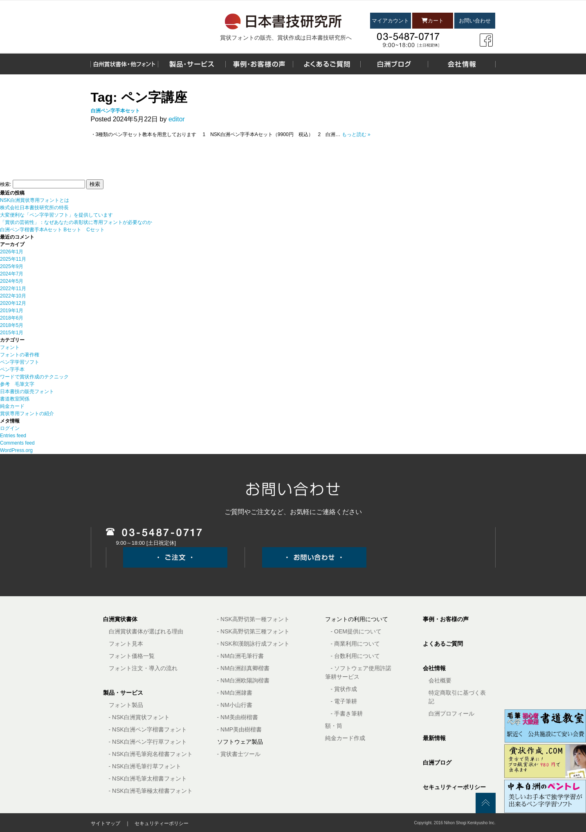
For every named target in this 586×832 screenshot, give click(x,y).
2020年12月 (13, 303)
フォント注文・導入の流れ (143, 668)
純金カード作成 (345, 738)
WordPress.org (16, 450)
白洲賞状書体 (120, 619)
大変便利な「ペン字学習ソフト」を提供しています (56, 215)
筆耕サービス (342, 676)
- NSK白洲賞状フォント (139, 717)
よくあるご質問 (443, 643)
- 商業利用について (355, 643)
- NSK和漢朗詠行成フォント (253, 643)
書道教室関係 (14, 399)
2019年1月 (11, 310)
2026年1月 (11, 252)
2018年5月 (11, 325)
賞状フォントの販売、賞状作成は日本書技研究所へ (286, 37)
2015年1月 (11, 332)
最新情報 (434, 738)
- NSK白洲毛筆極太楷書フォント (151, 790)
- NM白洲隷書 (234, 692)
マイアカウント (390, 21)
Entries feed (13, 435)
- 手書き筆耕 (347, 713)
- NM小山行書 (234, 705)
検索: (5, 184)
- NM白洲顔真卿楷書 (243, 668)
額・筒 (333, 725)
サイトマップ (105, 823)
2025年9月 (11, 266)
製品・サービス (123, 692)
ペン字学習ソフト (19, 362)
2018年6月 (11, 318)
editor (176, 119)
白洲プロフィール (451, 713)
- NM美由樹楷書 (237, 717)
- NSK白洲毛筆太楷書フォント (148, 778)
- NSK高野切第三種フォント (253, 631)
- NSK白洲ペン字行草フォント (148, 741)
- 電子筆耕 (344, 701)
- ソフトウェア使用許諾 (361, 668)
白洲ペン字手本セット (115, 111)
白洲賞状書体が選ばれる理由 (146, 631)
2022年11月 (13, 288)
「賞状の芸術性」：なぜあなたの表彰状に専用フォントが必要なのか (76, 222)
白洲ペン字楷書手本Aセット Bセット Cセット (52, 230)
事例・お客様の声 (446, 619)
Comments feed (17, 443)
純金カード (12, 406)
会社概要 (440, 680)
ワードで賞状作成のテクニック (34, 377)
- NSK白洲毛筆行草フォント (145, 766)
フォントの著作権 (19, 355)
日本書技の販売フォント (27, 391)
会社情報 (434, 668)
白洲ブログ (437, 762)
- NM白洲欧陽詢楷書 (243, 680)
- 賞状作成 (344, 689)
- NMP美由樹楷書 (239, 729)
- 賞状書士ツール (239, 754)
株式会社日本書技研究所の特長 (34, 207)
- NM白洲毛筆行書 (240, 656)
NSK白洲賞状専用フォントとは (34, 200)
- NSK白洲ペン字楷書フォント (148, 729)
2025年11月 (13, 259)
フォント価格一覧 (132, 656)
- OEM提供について (356, 631)
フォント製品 (126, 705)
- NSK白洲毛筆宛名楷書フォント (151, 754)
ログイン (10, 428)
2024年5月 (11, 281)
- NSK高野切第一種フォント (253, 619)
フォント (10, 347)
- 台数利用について (355, 656)
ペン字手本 (12, 369)
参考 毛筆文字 (17, 384)
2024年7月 (11, 274)
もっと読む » (356, 134)
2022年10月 (13, 296)
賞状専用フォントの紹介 (27, 413)
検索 (95, 184)
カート (433, 21)
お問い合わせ (475, 21)
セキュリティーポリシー (454, 787)
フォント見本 (126, 643)
